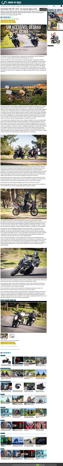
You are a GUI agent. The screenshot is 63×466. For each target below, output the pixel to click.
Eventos (2, 448)
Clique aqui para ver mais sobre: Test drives (9, 349)
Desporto (2, 420)
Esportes (24, 5)
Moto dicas (3, 435)
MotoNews (3, 355)
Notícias (9, 5)
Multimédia (3, 407)
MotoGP (31, 5)
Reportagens (36, 5)
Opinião (40, 5)
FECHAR (38, 464)
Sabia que (3, 433)
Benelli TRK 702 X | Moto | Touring (8, 22)
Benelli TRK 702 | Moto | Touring (8, 20)
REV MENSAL (46, 5)
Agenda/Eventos (4, 5)
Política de (41, 464)
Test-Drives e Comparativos (16, 5)
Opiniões (2, 394)
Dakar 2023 (28, 5)
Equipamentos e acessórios (5, 381)
